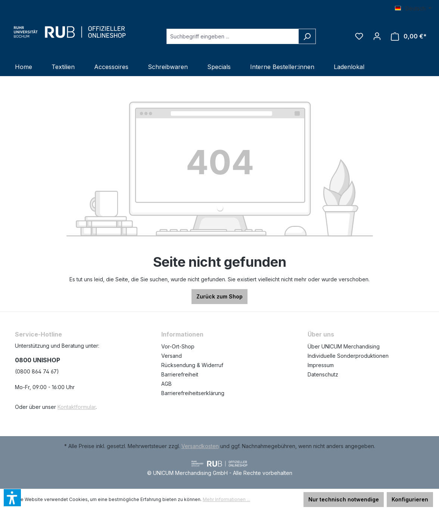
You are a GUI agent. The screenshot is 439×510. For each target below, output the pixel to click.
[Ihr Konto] (377, 36)
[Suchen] (307, 36)
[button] (12, 497)
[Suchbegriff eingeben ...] (232, 36)
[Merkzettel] (359, 36)
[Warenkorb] (409, 36)
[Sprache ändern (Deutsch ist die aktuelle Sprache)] (413, 8)
